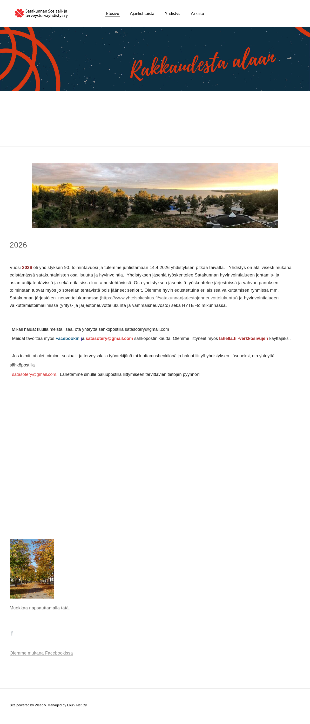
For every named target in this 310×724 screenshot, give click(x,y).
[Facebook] (12, 635)
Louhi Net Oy (77, 708)
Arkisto (197, 14)
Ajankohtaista (142, 14)
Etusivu (112, 14)
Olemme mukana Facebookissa (41, 655)
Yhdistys (172, 14)
